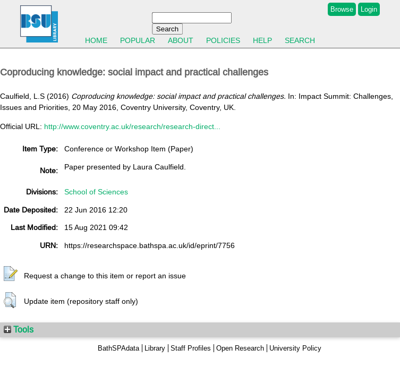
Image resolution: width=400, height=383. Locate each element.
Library (154, 348)
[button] (11, 274)
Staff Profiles (191, 348)
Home (96, 40)
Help (262, 40)
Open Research (240, 348)
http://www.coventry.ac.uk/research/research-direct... (132, 126)
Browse (341, 9)
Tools (18, 329)
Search (300, 40)
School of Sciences (96, 192)
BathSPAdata (118, 348)
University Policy (295, 348)
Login (369, 9)
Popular (137, 40)
